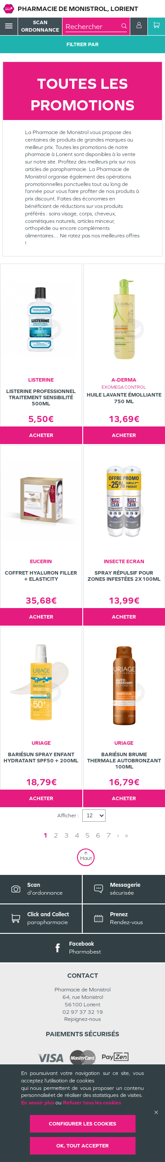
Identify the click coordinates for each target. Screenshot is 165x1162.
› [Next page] (118, 835)
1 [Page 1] (45, 835)
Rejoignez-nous (82, 1019)
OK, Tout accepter (82, 1146)
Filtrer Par (82, 44)
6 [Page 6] (98, 835)
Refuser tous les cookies (92, 1103)
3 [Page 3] (66, 835)
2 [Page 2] (56, 835)
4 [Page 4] (77, 835)
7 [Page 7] (108, 835)
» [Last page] (126, 835)
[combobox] (93, 26)
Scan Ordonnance (40, 26)
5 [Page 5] (87, 835)
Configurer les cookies (82, 1124)
